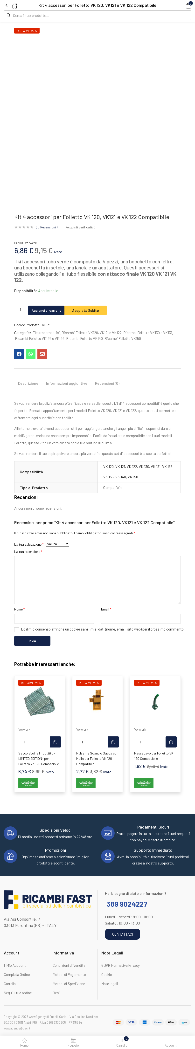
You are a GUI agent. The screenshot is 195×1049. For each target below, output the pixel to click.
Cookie (106, 974)
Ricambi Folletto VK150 (122, 338)
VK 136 (108, 477)
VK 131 (155, 466)
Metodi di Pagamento (69, 974)
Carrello (10, 983)
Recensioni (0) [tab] (107, 383)
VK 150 (133, 477)
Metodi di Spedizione (69, 983)
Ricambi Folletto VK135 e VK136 (39, 338)
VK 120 (108, 466)
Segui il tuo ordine (18, 993)
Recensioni (47, 227)
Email (106, 609)
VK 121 (120, 466)
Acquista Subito (95, 309)
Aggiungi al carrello (51, 309)
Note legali (109, 983)
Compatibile (112, 487)
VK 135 (167, 466)
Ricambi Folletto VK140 (84, 338)
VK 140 (120, 477)
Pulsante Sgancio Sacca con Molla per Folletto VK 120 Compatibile (97, 758)
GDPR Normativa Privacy (120, 965)
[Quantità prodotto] (20, 309)
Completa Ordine (17, 974)
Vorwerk (31, 243)
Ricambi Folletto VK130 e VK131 (147, 332)
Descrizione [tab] (28, 383)
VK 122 (132, 466)
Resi (56, 993)
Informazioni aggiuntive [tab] (66, 383)
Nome (19, 609)
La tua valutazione (28, 544)
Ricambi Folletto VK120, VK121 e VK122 (92, 332)
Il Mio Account (15, 965)
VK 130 (144, 466)
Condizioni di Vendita (69, 965)
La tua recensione (28, 551)
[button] (181, 5)
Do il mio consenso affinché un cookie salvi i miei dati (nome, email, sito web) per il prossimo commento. (102, 629)
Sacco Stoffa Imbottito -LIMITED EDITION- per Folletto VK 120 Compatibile (38, 758)
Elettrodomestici (46, 332)
